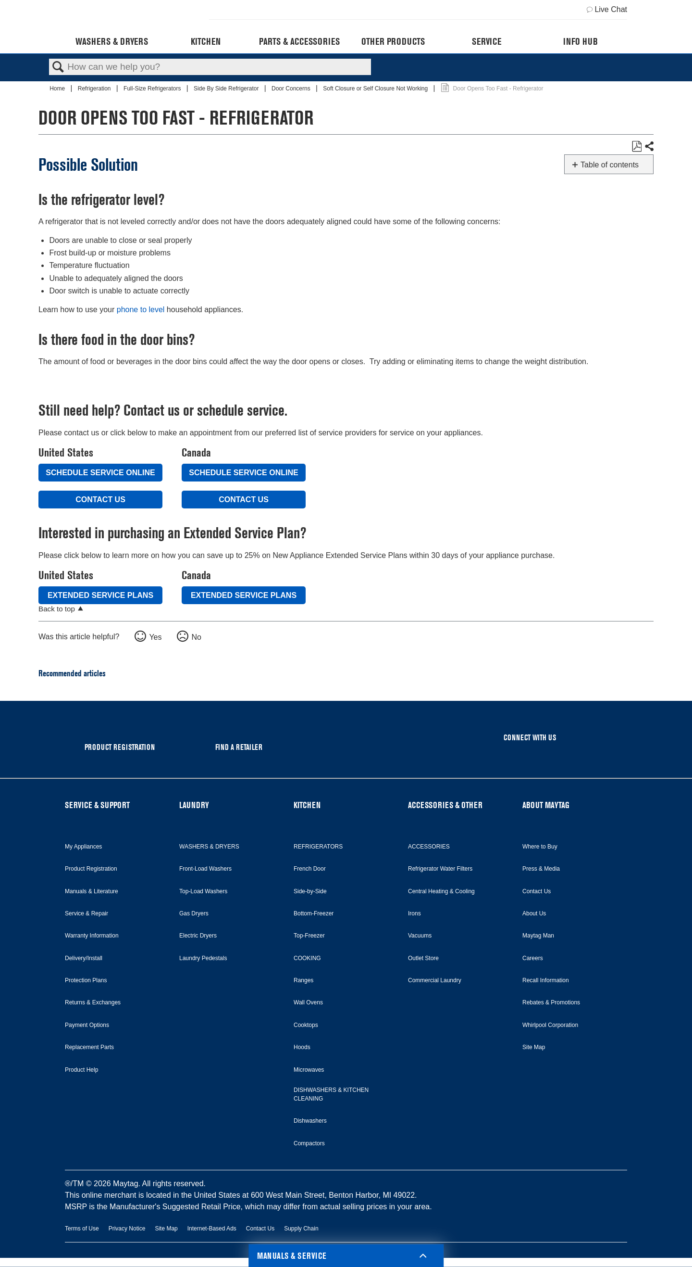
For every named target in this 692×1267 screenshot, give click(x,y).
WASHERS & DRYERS (209, 846)
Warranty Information (92, 935)
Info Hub (580, 41)
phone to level (141, 309)
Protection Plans (86, 980)
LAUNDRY (194, 805)
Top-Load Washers (203, 891)
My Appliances (83, 846)
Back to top (56, 609)
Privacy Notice (127, 1228)
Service (486, 41)
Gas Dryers (194, 913)
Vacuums (420, 935)
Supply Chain (301, 1228)
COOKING (307, 958)
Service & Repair (86, 913)
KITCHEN (307, 805)
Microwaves (309, 1069)
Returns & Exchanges (93, 1002)
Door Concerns (292, 88)
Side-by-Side (310, 891)
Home (57, 88)
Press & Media (541, 868)
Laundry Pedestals (203, 958)
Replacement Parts (89, 1047)
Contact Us (100, 499)
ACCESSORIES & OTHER (445, 805)
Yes (155, 637)
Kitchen (206, 41)
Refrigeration (95, 88)
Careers (532, 958)
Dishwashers (310, 1120)
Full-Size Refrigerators (153, 88)
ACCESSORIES (429, 846)
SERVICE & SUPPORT (97, 805)
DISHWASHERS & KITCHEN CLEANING (331, 1094)
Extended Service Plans (100, 595)
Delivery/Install (83, 958)
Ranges (303, 980)
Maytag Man (538, 935)
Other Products (393, 41)
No (196, 637)
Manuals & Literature (91, 891)
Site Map (533, 1047)
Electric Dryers (198, 935)
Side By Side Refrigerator (227, 88)
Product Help (81, 1069)
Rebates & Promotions (551, 1002)
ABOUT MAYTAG (545, 805)
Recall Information (545, 980)
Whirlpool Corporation (550, 1025)
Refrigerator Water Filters (440, 868)
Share (649, 146)
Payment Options (87, 1025)
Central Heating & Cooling (441, 891)
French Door (310, 868)
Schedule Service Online (100, 473)
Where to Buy (539, 846)
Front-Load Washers (205, 868)
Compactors (309, 1143)
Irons (414, 913)
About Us (534, 913)
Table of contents (610, 165)
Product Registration (91, 868)
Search (58, 67)
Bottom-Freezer (314, 913)
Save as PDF (636, 146)
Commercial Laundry (434, 980)
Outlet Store (423, 958)
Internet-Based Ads (211, 1228)
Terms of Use (82, 1228)
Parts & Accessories (299, 41)
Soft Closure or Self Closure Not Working (376, 88)
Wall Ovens (308, 1002)
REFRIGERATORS (318, 846)
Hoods (302, 1047)
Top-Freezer (309, 935)
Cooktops (306, 1025)
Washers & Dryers (111, 41)
